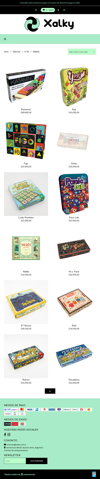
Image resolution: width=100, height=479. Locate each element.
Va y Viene (74, 272)
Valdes (26, 272)
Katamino (26, 110)
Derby (74, 164)
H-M (26, 52)
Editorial (17, 52)
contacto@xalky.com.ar (15, 444)
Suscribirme (36, 461)
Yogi (74, 110)
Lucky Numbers (26, 218)
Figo (26, 164)
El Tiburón (26, 326)
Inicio (6, 52)
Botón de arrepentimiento (16, 450)
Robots (26, 380)
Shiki (74, 326)
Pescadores (74, 380)
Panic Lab (74, 218)
